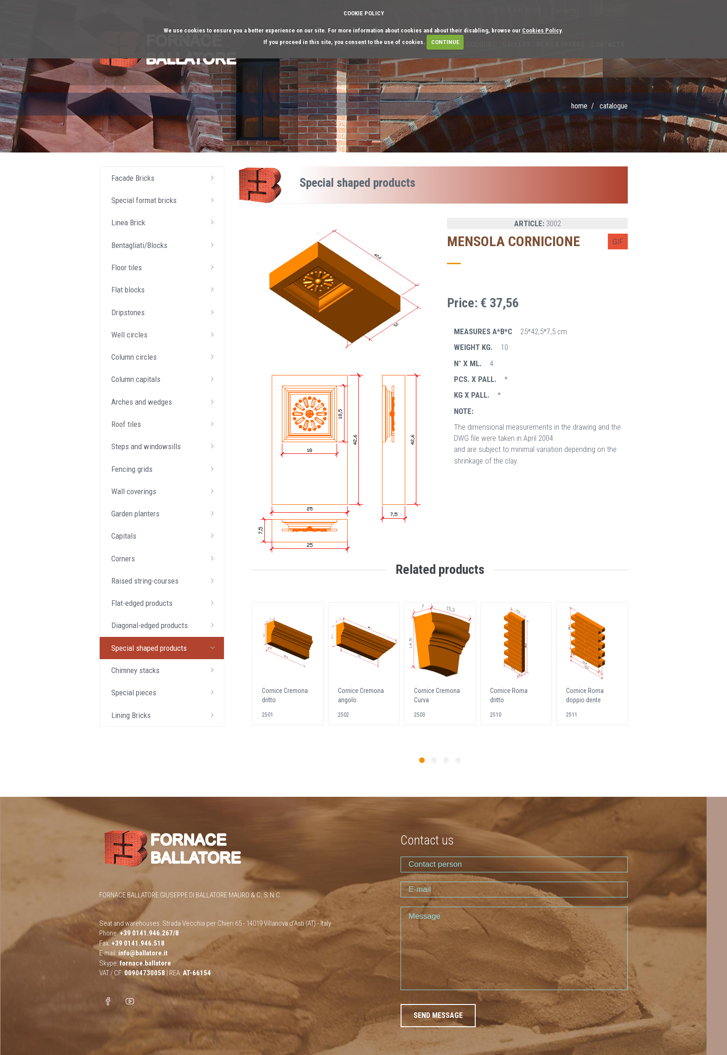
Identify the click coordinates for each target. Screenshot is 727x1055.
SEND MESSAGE (438, 1015)
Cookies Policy (541, 30)
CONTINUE (445, 41)
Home (579, 106)
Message (514, 948)
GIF (617, 241)
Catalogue (613, 106)
